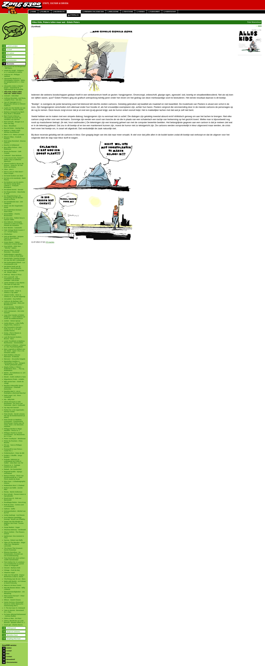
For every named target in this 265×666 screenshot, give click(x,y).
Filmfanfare (8, 234)
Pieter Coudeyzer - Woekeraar (15, 438)
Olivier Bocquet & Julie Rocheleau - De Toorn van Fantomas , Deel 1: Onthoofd (14, 403)
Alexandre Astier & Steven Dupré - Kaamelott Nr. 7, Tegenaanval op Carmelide (13, 87)
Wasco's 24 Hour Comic (12, 585)
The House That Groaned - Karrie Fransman (13, 549)
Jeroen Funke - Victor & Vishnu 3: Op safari (12, 291)
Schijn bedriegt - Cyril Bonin (14, 515)
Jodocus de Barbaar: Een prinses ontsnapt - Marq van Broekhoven (14, 303)
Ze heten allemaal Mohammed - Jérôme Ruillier (15, 615)
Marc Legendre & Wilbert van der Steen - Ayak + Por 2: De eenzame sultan (14, 350)
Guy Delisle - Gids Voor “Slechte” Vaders (12, 247)
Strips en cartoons (13, 631)
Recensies (10, 64)
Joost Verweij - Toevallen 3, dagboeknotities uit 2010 (14, 308)
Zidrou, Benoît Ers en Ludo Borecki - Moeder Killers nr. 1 (14, 621)
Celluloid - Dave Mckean (12, 155)
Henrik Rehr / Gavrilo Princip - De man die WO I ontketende (15, 259)
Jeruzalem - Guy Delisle (12, 299)
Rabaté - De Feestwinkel (12, 469)
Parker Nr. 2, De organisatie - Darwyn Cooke (14, 410)
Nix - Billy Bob (9, 399)
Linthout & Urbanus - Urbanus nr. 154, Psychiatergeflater (15, 346)
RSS (7, 654)
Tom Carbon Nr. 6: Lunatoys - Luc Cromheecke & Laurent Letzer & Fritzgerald (14, 563)
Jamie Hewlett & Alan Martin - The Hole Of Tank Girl (14, 283)
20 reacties (50, 242)
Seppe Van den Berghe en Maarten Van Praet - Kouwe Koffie (14, 523)
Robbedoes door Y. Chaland (14, 485)
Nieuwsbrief (10, 659)
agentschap (170, 11)
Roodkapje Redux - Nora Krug (15, 502)
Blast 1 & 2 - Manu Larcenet (14, 134)
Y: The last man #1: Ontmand (14, 608)
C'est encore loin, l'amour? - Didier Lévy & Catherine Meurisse (14, 159)
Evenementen (12, 60)
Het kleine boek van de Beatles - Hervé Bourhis (12, 267)
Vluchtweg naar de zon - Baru (14, 579)
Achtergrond (11, 628)
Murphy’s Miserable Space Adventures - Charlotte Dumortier (13, 387)
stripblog (74, 15)
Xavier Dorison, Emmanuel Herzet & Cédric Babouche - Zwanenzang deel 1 (14, 603)
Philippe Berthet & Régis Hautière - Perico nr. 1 (13, 429)
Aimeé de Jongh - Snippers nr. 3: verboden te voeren (14, 71)
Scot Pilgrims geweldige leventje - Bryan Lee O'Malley (14, 518)
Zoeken (9, 648)
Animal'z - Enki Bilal (11, 96)
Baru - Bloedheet (10, 126)
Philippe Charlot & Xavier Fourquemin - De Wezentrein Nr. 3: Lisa (14, 434)
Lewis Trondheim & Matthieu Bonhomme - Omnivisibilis (14, 342)
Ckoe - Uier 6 (8, 169)
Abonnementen (11, 662)
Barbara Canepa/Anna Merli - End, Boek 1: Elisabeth (14, 113)
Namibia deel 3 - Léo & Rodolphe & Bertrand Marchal (15, 392)
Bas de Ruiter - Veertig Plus (14, 128)
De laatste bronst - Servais (13, 189)
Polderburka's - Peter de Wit (14, 453)
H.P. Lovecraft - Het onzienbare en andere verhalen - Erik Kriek (12, 278)
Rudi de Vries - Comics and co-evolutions (14, 505)
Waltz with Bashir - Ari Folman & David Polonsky (15, 582)
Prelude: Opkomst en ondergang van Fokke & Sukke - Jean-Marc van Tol (13, 461)
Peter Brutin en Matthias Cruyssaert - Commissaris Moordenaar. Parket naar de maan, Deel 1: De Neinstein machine (14, 423)
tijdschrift (155, 11)
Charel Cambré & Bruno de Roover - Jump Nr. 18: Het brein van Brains (13, 165)
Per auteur (10, 53)
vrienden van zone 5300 (94, 11)
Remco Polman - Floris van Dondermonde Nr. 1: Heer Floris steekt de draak (14, 477)
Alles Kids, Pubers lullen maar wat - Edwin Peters (13, 92)
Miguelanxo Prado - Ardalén (14, 379)
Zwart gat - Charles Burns (13, 625)
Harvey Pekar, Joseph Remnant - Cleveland (12, 251)
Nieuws (9, 57)
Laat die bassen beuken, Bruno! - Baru (13, 338)
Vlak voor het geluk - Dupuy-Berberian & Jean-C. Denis (14, 575)
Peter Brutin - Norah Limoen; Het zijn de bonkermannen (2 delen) (14, 415)
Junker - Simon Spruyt (12, 321)
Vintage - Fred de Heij (12, 570)
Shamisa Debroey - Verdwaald (15, 530)
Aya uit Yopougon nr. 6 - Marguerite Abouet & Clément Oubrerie (14, 103)
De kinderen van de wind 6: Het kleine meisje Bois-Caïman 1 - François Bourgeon (14, 184)
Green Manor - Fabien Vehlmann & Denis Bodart (13, 243)
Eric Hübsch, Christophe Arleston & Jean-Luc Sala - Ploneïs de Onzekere (13, 223)
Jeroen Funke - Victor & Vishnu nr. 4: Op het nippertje (14, 295)
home (33, 11)
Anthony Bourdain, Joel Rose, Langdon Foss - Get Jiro (15, 99)
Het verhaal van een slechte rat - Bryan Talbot (14, 271)
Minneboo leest (12, 635)
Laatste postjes (12, 46)
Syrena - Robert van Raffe (13, 540)
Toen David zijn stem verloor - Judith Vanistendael (15, 559)
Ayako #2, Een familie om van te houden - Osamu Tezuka (14, 108)
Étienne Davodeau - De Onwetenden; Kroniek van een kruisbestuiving (13, 554)
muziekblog (59, 11)
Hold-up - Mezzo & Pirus (12, 274)
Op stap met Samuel (11, 407)
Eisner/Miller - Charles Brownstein (12, 214)
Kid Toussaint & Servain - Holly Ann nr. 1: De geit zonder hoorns (13, 328)
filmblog (45, 11)
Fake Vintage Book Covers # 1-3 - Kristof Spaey (14, 231)
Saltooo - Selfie (9, 509)
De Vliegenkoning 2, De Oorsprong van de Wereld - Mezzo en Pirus (13, 197)
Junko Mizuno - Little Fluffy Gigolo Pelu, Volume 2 (14, 324)
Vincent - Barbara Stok (12, 568)
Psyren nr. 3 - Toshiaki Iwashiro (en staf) (12, 466)
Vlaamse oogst (9, 572)
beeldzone (113, 11)
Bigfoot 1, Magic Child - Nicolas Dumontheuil (12, 131)
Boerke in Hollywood (11, 145)
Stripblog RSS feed (13, 639)
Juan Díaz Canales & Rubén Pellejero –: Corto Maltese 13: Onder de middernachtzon (14, 316)
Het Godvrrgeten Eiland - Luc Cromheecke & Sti (14, 263)
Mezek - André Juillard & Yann (15, 377)
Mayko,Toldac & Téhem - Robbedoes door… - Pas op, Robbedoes (14, 368)
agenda (141, 11)
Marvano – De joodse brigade (14, 359)
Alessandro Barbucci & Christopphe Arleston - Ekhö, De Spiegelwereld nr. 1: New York (14, 81)
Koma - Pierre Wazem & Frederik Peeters (12, 334)
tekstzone (128, 11)
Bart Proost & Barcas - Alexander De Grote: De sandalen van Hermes (12, 117)
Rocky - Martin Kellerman (13, 492)
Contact (9, 656)
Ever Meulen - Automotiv (13, 228)
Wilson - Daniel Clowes (12, 600)
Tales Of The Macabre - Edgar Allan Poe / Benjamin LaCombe (14, 544)
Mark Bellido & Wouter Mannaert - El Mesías (12, 355)
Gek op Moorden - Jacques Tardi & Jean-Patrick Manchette (13, 238)
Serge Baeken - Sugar (12, 527)
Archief (9, 49)
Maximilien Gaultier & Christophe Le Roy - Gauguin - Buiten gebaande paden (14, 363)
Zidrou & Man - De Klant (12, 618)
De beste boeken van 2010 (13, 176)
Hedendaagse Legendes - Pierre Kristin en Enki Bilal (13, 255)
